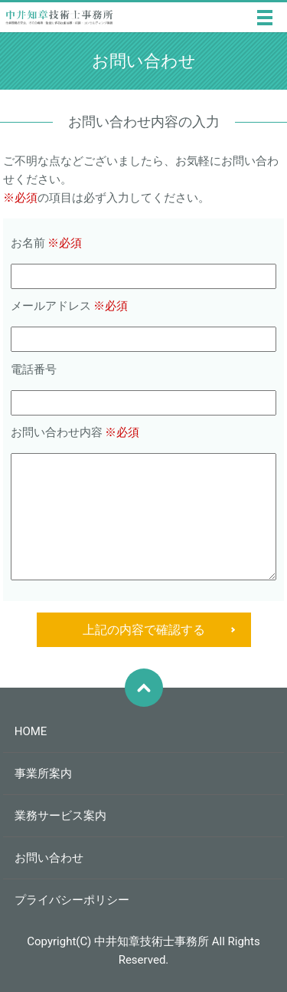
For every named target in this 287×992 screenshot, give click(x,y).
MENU (264, 17)
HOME (31, 731)
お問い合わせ (49, 858)
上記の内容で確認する (144, 629)
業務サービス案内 (60, 816)
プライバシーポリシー (72, 900)
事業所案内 (43, 773)
